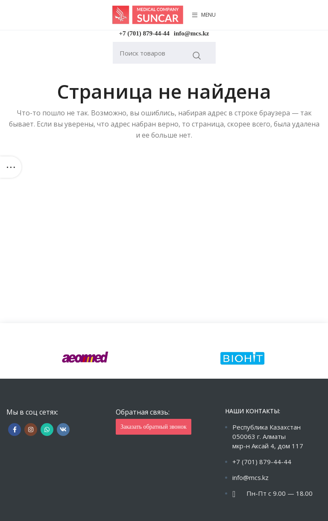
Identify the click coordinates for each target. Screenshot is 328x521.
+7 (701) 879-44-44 (144, 33)
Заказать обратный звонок (153, 427)
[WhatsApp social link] (47, 429)
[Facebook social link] (14, 429)
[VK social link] (63, 429)
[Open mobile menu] (203, 15)
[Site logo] (147, 14)
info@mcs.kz (191, 33)
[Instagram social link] (30, 429)
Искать (197, 55)
